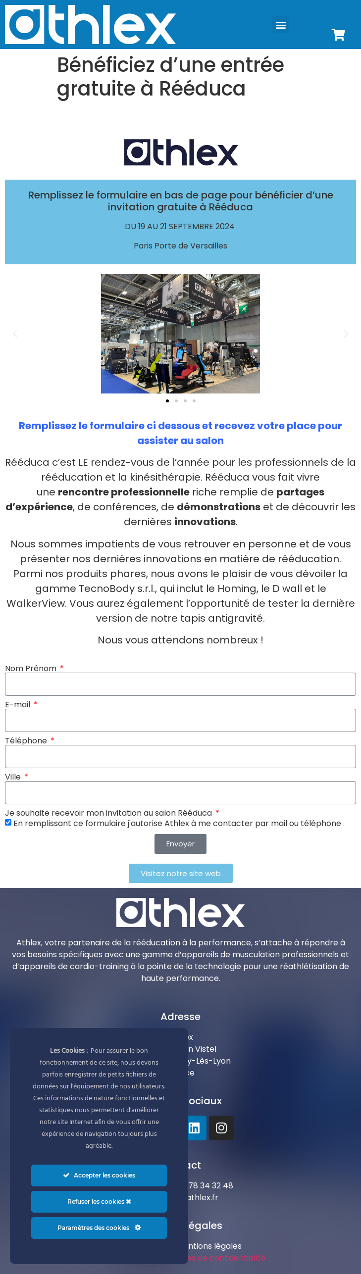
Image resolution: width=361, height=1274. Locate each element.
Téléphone (27, 741)
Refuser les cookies (99, 1201)
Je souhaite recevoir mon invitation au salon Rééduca (109, 813)
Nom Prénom (31, 669)
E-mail (18, 705)
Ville (14, 777)
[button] (280, 24)
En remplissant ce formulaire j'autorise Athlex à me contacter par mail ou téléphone (177, 823)
